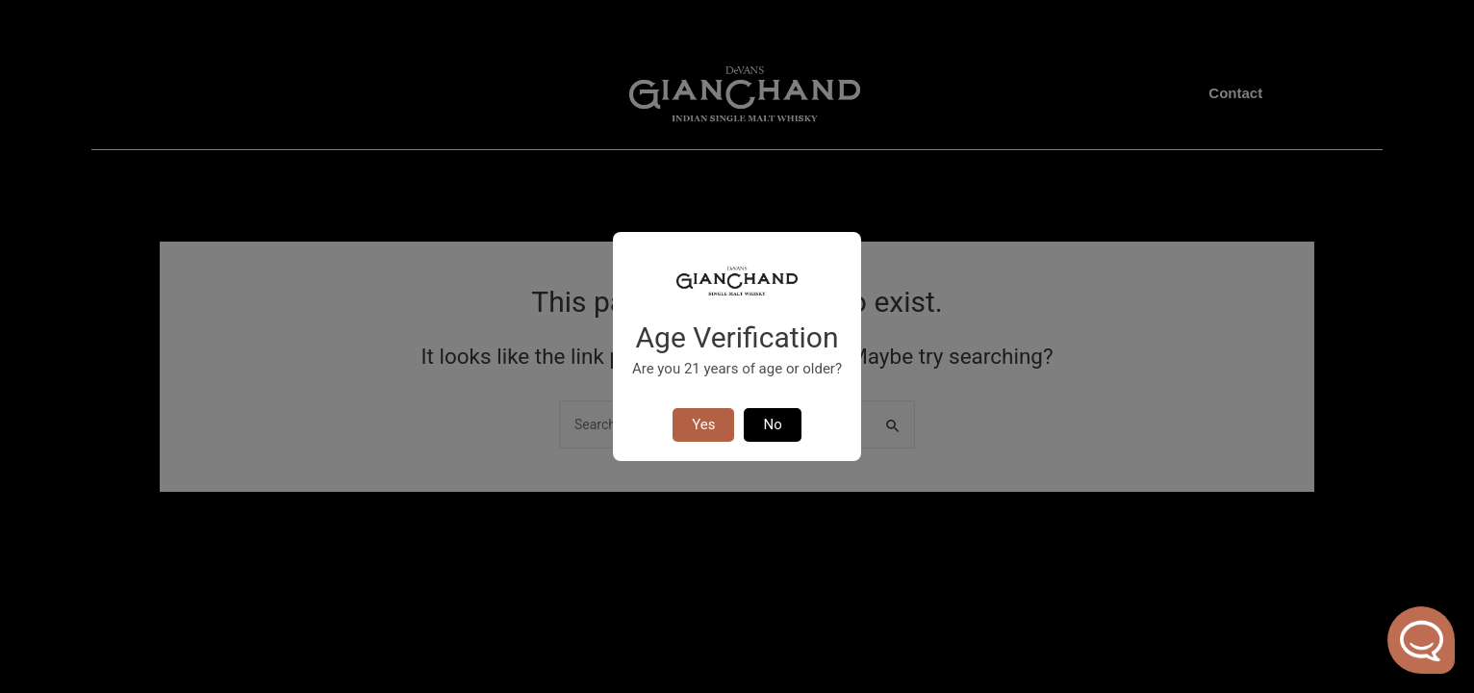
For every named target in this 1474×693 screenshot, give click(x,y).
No (772, 424)
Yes (703, 424)
